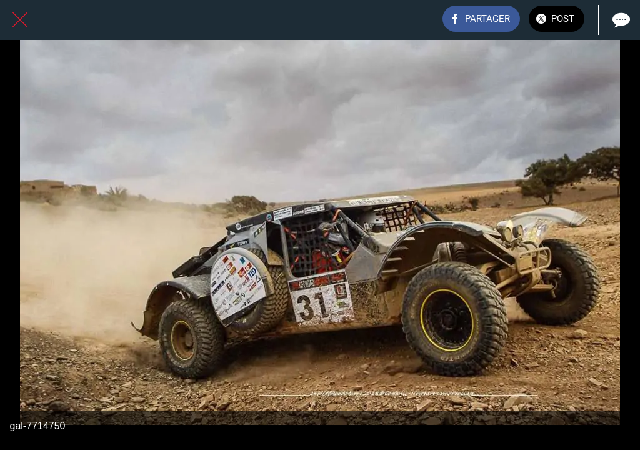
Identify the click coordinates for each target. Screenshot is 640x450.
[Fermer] (20, 20)
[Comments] (620, 20)
